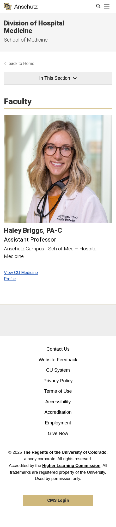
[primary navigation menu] (107, 6)
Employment (58, 422)
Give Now (58, 433)
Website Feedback (58, 359)
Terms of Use (58, 391)
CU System (58, 370)
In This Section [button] (58, 78)
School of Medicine (26, 40)
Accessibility (58, 401)
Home (28, 63)
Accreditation (57, 412)
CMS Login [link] (58, 500)
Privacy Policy (57, 380)
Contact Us (58, 349)
